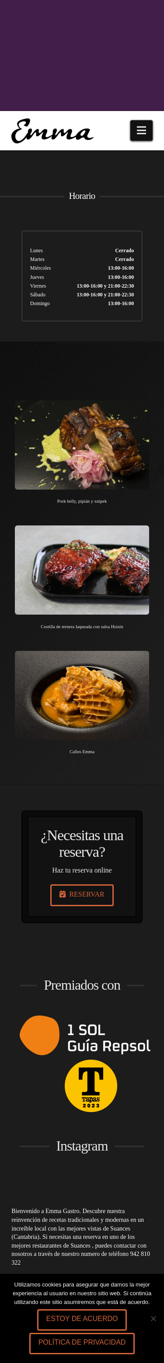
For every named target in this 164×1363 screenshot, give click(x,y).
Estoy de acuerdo (82, 1318)
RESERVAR (81, 894)
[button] (141, 130)
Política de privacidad (82, 1342)
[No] (153, 1318)
